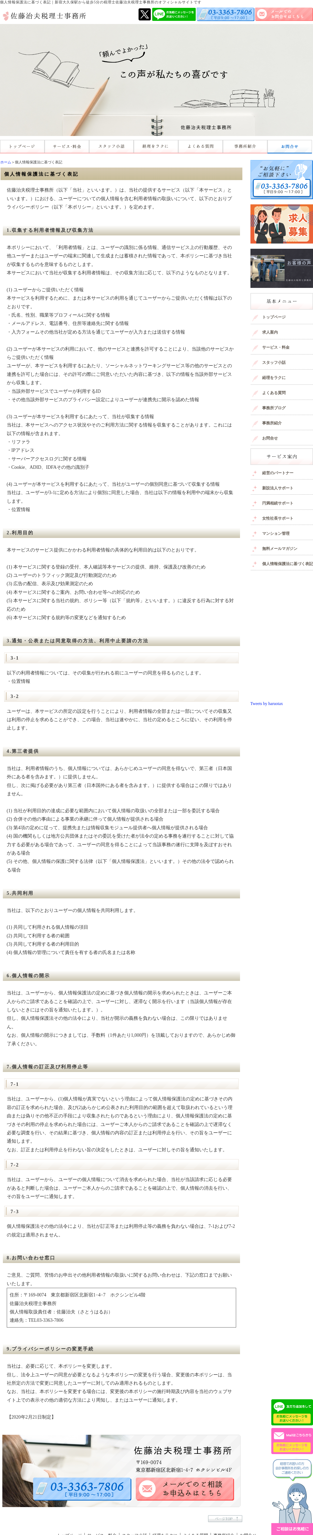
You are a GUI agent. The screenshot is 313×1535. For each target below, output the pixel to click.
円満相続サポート (277, 503)
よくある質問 (274, 393)
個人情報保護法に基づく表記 (287, 564)
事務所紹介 (272, 423)
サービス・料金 (276, 347)
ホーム (5, 162)
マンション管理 (276, 533)
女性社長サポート (277, 518)
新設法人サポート (277, 488)
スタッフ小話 (274, 362)
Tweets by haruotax (266, 703)
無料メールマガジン (279, 549)
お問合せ (270, 438)
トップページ (274, 317)
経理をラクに (274, 378)
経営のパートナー (277, 473)
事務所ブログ (274, 408)
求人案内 (270, 332)
